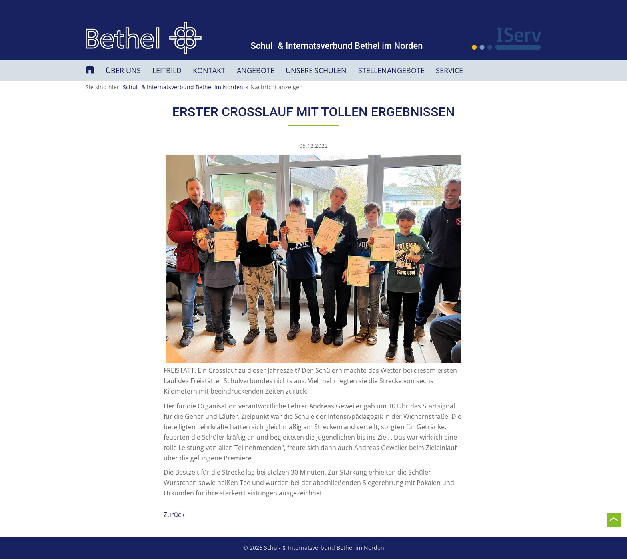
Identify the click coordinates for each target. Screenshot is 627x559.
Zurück (174, 514)
